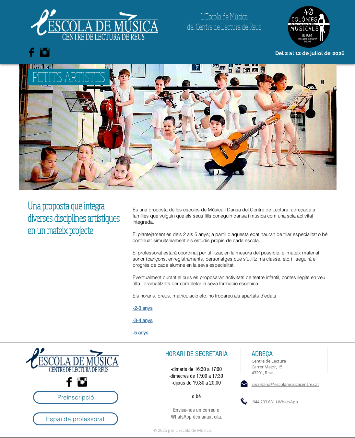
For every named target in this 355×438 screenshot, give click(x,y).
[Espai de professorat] (75, 418)
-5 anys (140, 333)
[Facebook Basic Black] (31, 52)
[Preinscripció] (75, 397)
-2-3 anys (143, 308)
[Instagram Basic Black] (45, 52)
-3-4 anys (143, 320)
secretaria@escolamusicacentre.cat (285, 384)
